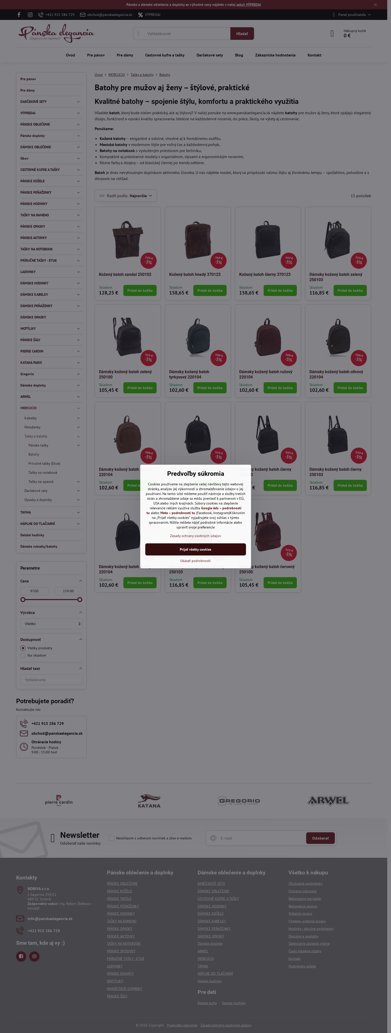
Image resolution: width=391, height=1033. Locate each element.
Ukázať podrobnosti (195, 560)
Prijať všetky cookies (195, 549)
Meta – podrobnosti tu (177, 513)
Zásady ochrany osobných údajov (195, 536)
